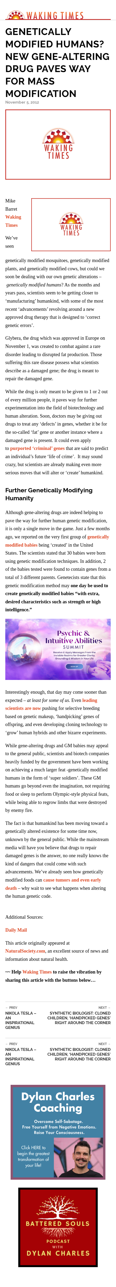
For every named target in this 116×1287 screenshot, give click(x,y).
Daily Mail (16, 930)
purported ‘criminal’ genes (37, 448)
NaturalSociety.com (25, 951)
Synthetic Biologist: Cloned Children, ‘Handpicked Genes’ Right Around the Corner (74, 1015)
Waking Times (37, 972)
